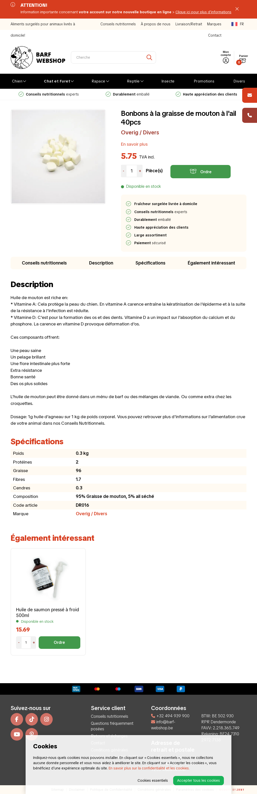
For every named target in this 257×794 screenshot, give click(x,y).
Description (101, 263)
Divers (239, 81)
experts (127, 94)
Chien (17, 81)
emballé (206, 94)
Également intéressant (211, 263)
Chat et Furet (57, 81)
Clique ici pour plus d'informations (203, 12)
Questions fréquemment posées (112, 726)
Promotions (204, 81)
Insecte (168, 81)
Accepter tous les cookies (198, 780)
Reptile (133, 81)
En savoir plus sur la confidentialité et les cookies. (149, 768)
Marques (214, 24)
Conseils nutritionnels (118, 24)
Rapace (98, 81)
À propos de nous (155, 24)
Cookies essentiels (153, 780)
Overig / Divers (140, 132)
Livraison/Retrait (188, 24)
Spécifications (150, 263)
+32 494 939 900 (170, 716)
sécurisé (150, 243)
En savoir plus (134, 144)
